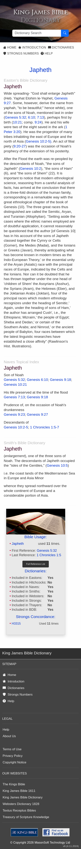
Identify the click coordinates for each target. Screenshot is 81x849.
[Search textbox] (36, 33)
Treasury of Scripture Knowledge (26, 817)
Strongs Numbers (21, 53)
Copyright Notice (14, 762)
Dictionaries (61, 47)
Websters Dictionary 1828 (21, 804)
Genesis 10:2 (30, 168)
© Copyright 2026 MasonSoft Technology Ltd (40, 842)
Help (47, 53)
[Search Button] (65, 33)
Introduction (32, 47)
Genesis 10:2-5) (38, 141)
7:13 (40, 117)
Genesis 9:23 (14, 414)
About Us (9, 736)
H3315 (16, 623)
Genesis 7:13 (14, 397)
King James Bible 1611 (19, 791)
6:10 (31, 117)
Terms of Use (12, 749)
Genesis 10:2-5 (16, 427)
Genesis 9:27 (37, 414)
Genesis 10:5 (57, 465)
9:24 (38, 122)
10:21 (17, 122)
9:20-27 (20, 146)
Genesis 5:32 (15, 117)
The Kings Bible (14, 784)
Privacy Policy (13, 756)
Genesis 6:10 (37, 380)
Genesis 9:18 (60, 380)
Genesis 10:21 (15, 384)
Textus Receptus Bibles (19, 810)
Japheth (18, 544)
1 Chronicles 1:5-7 (44, 427)
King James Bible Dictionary (23, 797)
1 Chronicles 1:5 (49, 555)
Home (9, 47)
